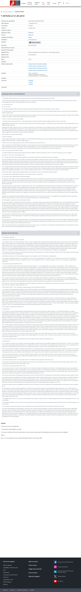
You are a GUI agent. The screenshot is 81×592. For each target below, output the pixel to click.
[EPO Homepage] (15, 3)
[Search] (63, 3)
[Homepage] (1, 11)
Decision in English (34, 42)
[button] (40, 93)
